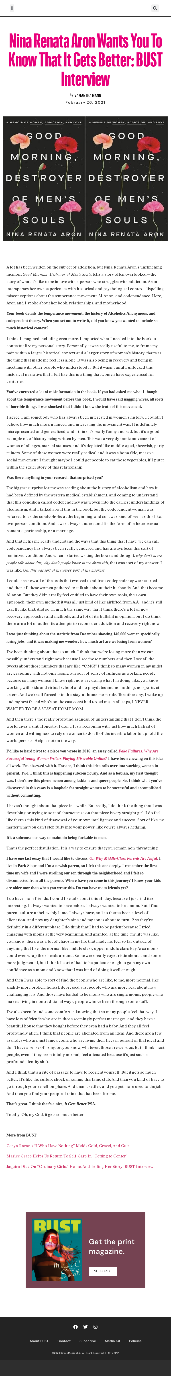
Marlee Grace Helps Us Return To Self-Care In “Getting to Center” (67, 1155)
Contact (64, 1341)
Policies (135, 1341)
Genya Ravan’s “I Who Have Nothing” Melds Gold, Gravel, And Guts (68, 1145)
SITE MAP (113, 1352)
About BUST (39, 1341)
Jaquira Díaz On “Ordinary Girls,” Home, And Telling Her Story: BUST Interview (79, 1166)
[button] (12, 8)
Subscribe (87, 1341)
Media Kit (112, 1341)
